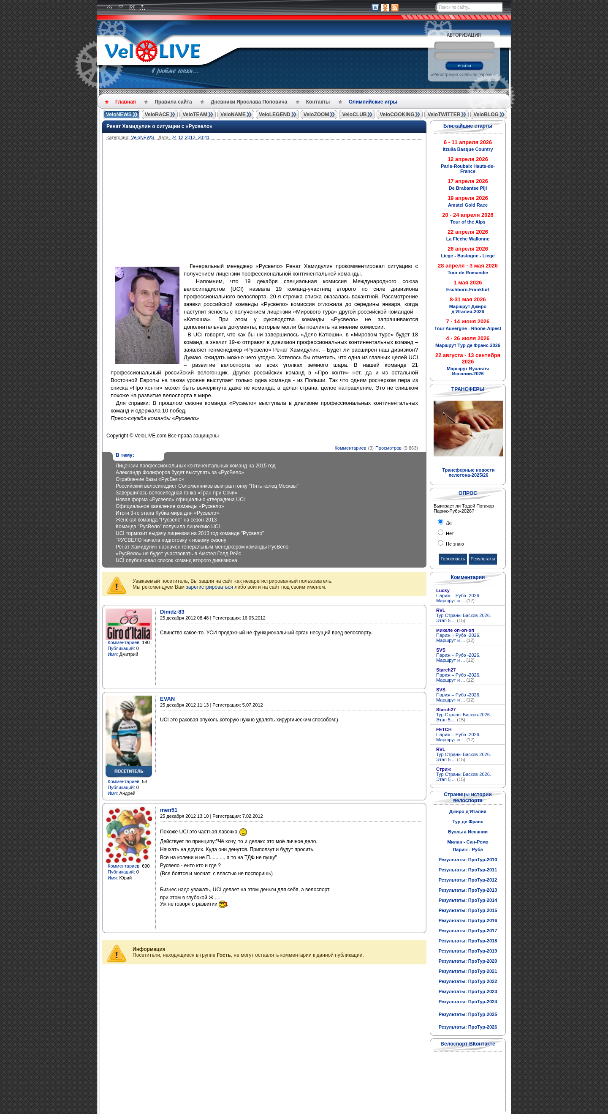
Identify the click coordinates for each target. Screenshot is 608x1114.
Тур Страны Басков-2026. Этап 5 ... (463, 618)
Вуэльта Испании (468, 831)
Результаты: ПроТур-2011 (468, 869)
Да (448, 522)
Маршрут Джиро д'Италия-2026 (467, 309)
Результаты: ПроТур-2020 (468, 961)
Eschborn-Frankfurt (468, 289)
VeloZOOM (316, 114)
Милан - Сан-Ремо (468, 841)
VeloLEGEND (274, 114)
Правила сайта (173, 102)
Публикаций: (121, 648)
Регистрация (445, 74)
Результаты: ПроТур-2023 (468, 991)
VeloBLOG (485, 114)
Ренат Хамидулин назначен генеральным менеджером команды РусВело (202, 547)
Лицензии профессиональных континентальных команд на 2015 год (196, 466)
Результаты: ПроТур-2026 (468, 1026)
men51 (168, 810)
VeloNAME (233, 114)
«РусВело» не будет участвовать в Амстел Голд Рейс (178, 554)
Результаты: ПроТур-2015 (468, 910)
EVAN (167, 699)
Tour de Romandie (468, 272)
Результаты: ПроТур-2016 (468, 920)
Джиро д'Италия (467, 811)
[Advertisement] (304, 203)
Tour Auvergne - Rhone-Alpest (467, 328)
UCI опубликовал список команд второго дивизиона (176, 560)
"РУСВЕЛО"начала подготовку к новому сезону (171, 540)
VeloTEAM (194, 114)
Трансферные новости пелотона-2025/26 (468, 472)
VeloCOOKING (397, 114)
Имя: (113, 654)
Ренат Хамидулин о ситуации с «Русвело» (159, 126)
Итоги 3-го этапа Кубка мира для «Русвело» (167, 513)
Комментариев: (124, 642)
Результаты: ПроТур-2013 (468, 890)
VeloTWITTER (443, 114)
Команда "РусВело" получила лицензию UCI (168, 527)
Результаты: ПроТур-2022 (468, 981)
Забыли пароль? (478, 74)
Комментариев (350, 448)
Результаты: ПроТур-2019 (468, 950)
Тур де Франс (467, 821)
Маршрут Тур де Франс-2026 (467, 345)
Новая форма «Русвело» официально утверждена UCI (180, 499)
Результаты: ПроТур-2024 (468, 1001)
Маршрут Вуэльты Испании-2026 (468, 371)
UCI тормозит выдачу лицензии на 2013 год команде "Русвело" (190, 533)
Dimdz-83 (172, 612)
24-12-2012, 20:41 (190, 137)
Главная (125, 102)
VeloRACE (157, 114)
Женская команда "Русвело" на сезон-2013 (166, 520)
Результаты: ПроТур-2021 (468, 971)
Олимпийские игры (373, 102)
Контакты (318, 102)
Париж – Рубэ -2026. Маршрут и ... (458, 598)
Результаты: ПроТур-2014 (468, 900)
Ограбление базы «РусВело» (150, 479)
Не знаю (454, 543)
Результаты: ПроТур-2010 (468, 859)
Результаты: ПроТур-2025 (468, 1014)
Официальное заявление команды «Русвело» (170, 506)
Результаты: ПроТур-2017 (468, 930)
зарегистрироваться (209, 587)
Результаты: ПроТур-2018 (468, 940)
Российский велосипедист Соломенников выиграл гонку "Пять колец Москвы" (207, 486)
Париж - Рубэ (468, 849)
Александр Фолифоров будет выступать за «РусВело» (180, 472)
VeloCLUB (354, 114)
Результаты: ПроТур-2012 (468, 879)
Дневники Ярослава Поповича (249, 102)
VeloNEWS (119, 114)
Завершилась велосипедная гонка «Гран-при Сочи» (177, 493)
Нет (449, 533)
